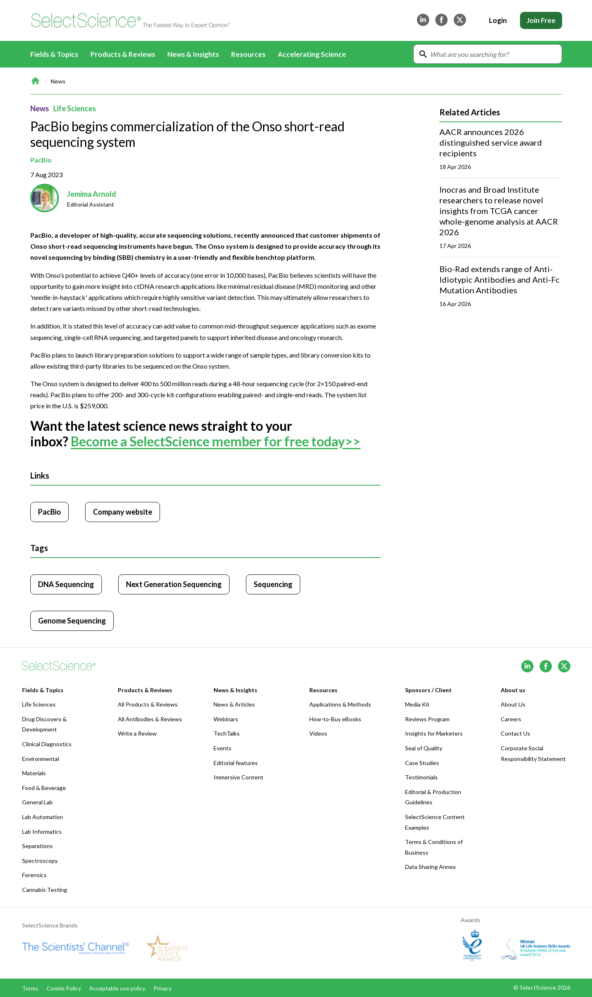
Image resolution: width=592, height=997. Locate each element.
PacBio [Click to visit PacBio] (49, 511)
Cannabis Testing (44, 889)
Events (223, 748)
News (58, 81)
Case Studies (422, 762)
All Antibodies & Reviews (150, 719)
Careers (511, 719)
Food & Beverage (44, 787)
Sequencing (273, 584)
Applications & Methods (340, 704)
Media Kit (417, 704)
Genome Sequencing (72, 620)
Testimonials (421, 777)
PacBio (41, 160)
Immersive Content (238, 777)
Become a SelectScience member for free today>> (215, 441)
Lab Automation (42, 816)
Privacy (162, 988)
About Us (513, 704)
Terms (30, 988)
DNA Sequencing (66, 584)
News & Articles (234, 704)
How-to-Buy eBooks (335, 719)
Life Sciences (74, 108)
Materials (34, 773)
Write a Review (137, 733)
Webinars (226, 719)
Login (498, 20)
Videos (318, 733)
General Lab (37, 802)
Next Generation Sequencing (174, 584)
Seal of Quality (423, 748)
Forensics (34, 874)
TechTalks (227, 733)
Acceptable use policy (117, 988)
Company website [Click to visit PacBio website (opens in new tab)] (122, 511)
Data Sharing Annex (430, 866)
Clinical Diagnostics (47, 743)
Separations (37, 845)
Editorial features (236, 762)
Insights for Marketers (434, 733)
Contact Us (515, 733)
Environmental (40, 758)
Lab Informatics (42, 831)
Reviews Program (427, 719)
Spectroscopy (40, 860)
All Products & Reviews (148, 704)
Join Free (541, 20)
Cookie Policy (64, 988)
